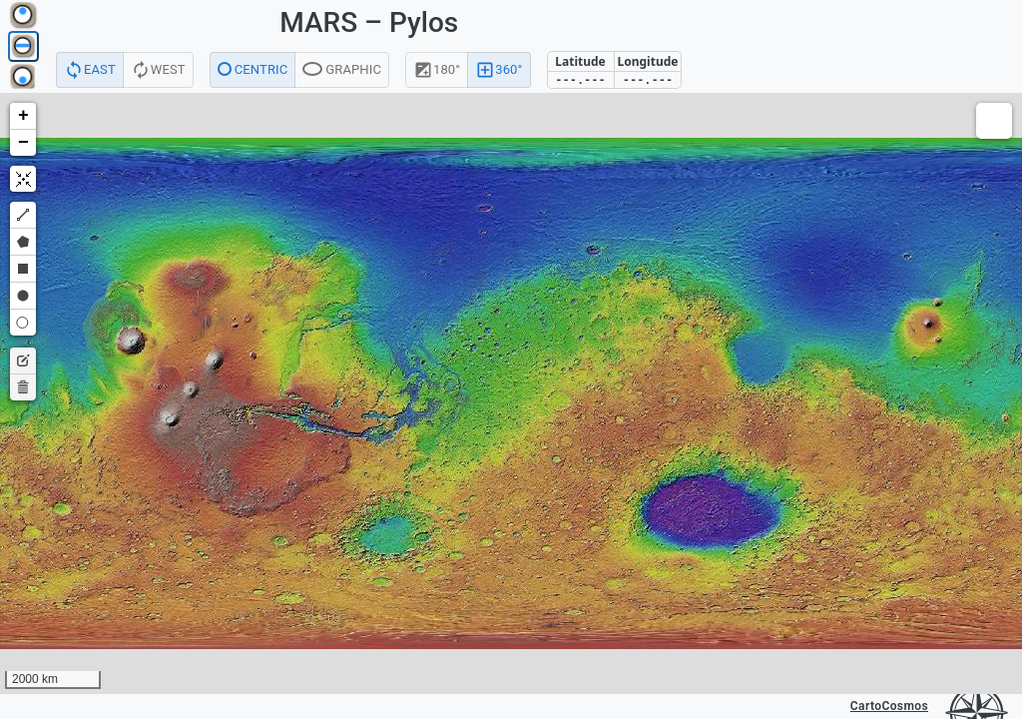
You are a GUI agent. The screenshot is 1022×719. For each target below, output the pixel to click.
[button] (23, 116)
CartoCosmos (889, 706)
